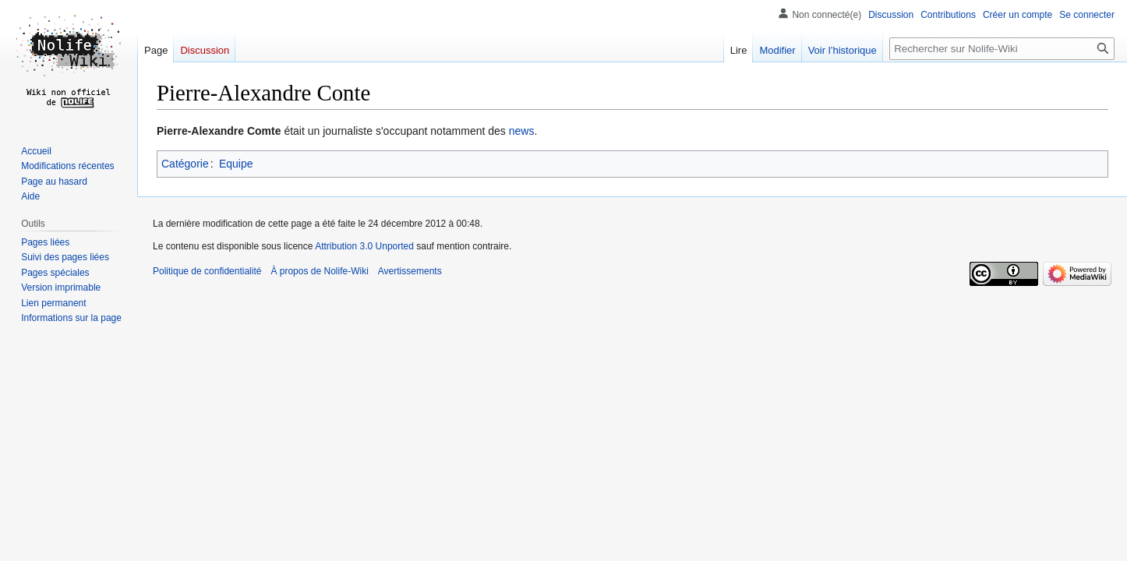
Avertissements (410, 271)
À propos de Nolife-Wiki (319, 271)
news (522, 131)
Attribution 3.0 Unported (364, 246)
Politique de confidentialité (207, 271)
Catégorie (185, 163)
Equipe (236, 163)
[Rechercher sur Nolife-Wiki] (1002, 48)
